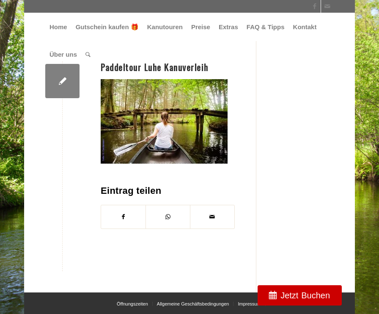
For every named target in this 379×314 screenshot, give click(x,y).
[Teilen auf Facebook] (123, 217)
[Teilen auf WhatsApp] (168, 217)
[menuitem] (58, 27)
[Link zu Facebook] (314, 6)
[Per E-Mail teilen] (212, 217)
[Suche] (88, 54)
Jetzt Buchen (305, 295)
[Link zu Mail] (327, 6)
